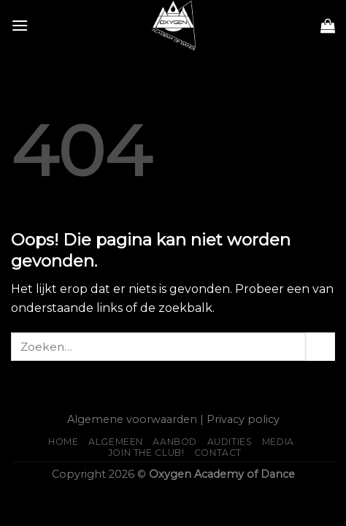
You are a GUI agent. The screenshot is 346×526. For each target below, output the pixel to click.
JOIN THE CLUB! (146, 452)
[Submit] (320, 346)
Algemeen (115, 441)
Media (278, 441)
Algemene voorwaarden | (135, 419)
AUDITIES (230, 441)
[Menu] (19, 25)
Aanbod (175, 441)
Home (63, 441)
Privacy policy (243, 419)
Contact (218, 452)
